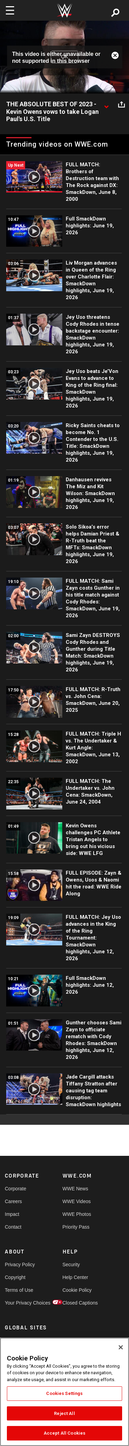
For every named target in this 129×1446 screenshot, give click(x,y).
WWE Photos (77, 1214)
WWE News (75, 1188)
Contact (13, 1227)
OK (64, 57)
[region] (64, 1392)
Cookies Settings (64, 1393)
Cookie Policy (77, 1290)
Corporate (15, 1188)
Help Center (75, 1277)
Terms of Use (19, 1290)
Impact (12, 1214)
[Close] (120, 1347)
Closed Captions (77, 1303)
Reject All (64, 1413)
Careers (13, 1201)
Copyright (15, 1277)
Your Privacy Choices (19, 1303)
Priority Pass (76, 1227)
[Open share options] (121, 104)
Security (71, 1264)
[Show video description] (106, 104)
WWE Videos (77, 1201)
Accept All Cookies (64, 1433)
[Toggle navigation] (10, 10)
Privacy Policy (19, 1264)
